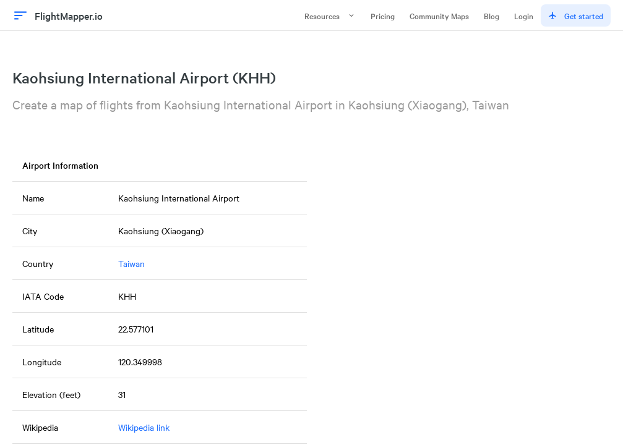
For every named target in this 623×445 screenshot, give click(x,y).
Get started (575, 15)
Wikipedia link (144, 427)
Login (523, 15)
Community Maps (439, 15)
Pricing (383, 15)
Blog (491, 15)
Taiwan (131, 263)
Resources (330, 15)
